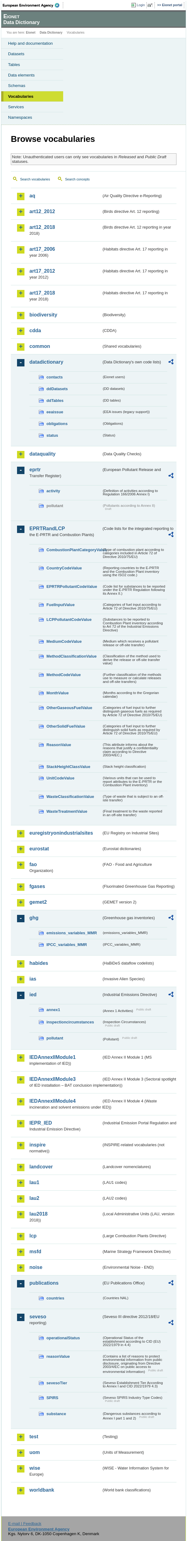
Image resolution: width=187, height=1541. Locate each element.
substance (56, 1413)
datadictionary (46, 362)
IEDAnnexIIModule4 (52, 1101)
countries (55, 1298)
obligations (56, 423)
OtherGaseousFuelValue (69, 707)
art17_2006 (42, 249)
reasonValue (58, 1356)
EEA (33, 5)
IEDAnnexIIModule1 (52, 1057)
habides (38, 963)
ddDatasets (57, 388)
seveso (37, 1316)
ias (32, 978)
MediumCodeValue (64, 641)
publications (44, 1283)
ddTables (54, 400)
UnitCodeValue (60, 778)
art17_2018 (42, 292)
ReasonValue (58, 744)
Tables (14, 64)
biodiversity (43, 314)
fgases (37, 886)
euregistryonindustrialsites (61, 833)
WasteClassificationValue (70, 796)
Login (141, 5)
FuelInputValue (60, 604)
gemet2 (38, 902)
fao (33, 864)
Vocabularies (20, 96)
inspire (37, 1144)
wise (34, 1468)
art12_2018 (42, 227)
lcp (33, 1235)
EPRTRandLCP (47, 528)
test (33, 1436)
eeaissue (54, 412)
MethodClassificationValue (71, 656)
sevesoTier (56, 1383)
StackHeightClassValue (68, 766)
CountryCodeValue (64, 568)
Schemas (16, 85)
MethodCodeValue (63, 674)
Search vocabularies (35, 179)
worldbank (41, 1490)
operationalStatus (63, 1338)
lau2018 (38, 1214)
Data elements (21, 75)
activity (53, 491)
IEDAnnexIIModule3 (52, 1079)
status (52, 435)
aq (32, 195)
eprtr (35, 469)
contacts (54, 377)
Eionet (31, 32)
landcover (41, 1166)
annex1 (53, 1009)
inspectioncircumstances (70, 1022)
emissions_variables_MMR (71, 933)
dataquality (42, 454)
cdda (35, 330)
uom (34, 1452)
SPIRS (52, 1397)
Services (16, 107)
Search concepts (77, 179)
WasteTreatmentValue (66, 811)
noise (35, 1267)
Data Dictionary (51, 32)
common (39, 346)
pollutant (54, 1038)
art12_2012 (42, 211)
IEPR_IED (40, 1123)
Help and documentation (30, 43)
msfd (35, 1251)
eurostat (39, 848)
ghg (33, 917)
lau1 (34, 1182)
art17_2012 (42, 271)
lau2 (34, 1198)
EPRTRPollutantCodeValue (71, 586)
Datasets (16, 54)
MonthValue (57, 693)
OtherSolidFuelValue (65, 726)
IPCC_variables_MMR (66, 944)
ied (33, 994)
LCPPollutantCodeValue (69, 619)
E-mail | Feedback (24, 1523)
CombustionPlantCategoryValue (74, 549)
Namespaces (20, 117)
